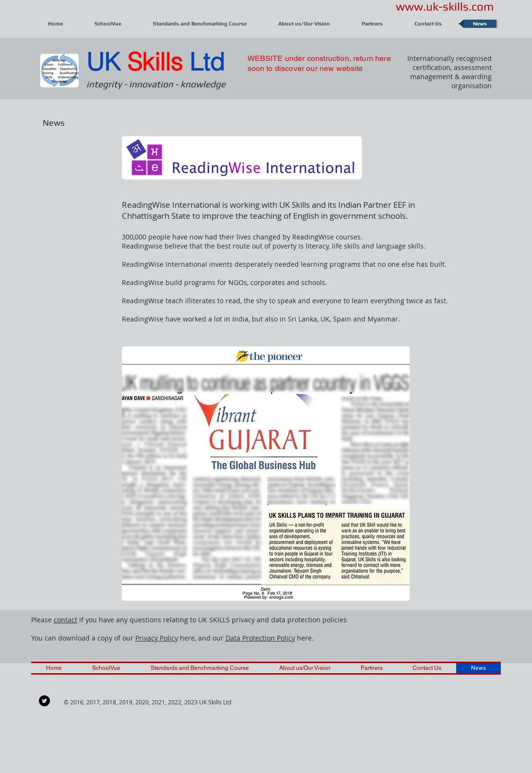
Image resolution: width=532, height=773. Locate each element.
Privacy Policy (156, 637)
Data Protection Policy (260, 637)
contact (65, 619)
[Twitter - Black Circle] (44, 700)
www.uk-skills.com (445, 6)
